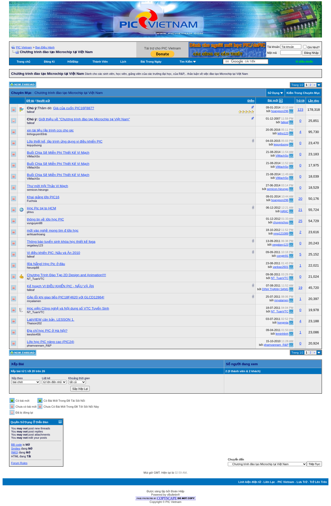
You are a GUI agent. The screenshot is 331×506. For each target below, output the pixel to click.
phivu (30, 212)
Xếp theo (17, 378)
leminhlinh (282, 333)
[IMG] (14, 452)
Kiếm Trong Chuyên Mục (303, 92)
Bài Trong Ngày (151, 61)
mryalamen (34, 301)
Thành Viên (100, 61)
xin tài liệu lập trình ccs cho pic (50, 130)
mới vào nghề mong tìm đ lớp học (52, 230)
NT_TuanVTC (35, 278)
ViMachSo (33, 156)
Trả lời (300, 100)
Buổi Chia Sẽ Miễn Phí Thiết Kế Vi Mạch (58, 153)
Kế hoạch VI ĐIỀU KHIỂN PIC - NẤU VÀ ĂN (60, 286)
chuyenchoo (280, 222)
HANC (284, 211)
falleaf (30, 111)
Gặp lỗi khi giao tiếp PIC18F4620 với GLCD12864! (65, 297)
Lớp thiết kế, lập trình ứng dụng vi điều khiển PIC (64, 141)
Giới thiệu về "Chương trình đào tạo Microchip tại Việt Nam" (84, 119)
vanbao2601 (281, 266)
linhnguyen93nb (37, 134)
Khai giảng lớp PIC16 (43, 197)
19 (300, 288)
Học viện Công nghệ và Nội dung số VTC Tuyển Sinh (68, 308)
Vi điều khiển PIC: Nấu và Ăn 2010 (53, 253)
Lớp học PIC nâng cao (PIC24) (50, 342)
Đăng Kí (49, 61)
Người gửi (43, 100)
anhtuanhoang (36, 234)
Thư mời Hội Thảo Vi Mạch (47, 186)
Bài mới (273, 100)
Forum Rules (19, 463)
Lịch (123, 61)
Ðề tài (30, 100)
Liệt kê (46, 378)
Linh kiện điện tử (249, 481)
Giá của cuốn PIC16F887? (73, 108)
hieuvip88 (33, 267)
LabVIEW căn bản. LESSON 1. (50, 319)
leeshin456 (34, 334)
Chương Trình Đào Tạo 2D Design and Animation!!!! (66, 275)
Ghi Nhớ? (311, 47)
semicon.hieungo (37, 189)
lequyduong (34, 145)
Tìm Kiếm (186, 61)
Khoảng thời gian (79, 378)
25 (300, 221)
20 (300, 199)
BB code (16, 444)
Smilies (15, 448)
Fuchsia (32, 200)
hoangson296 (280, 111)
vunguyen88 (34, 223)
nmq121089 (280, 233)
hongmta (282, 322)
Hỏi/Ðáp (72, 61)
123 (300, 110)
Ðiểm (250, 100)
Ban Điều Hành (45, 47)
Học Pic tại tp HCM (41, 208)
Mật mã (272, 52)
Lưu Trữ (302, 481)
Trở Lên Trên (318, 481)
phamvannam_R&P (39, 345)
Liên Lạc (269, 481)
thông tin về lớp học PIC (45, 219)
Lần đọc (313, 100)
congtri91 (282, 255)
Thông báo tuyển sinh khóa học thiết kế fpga (61, 242)
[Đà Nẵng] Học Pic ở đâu (46, 264)
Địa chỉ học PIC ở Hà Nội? (47, 331)
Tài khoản (273, 46)
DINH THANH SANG (275, 289)
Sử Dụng (274, 92)
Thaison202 (34, 323)
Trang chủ (23, 61)
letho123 (282, 133)
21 (300, 210)
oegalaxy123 (35, 245)
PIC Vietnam (24, 47)
